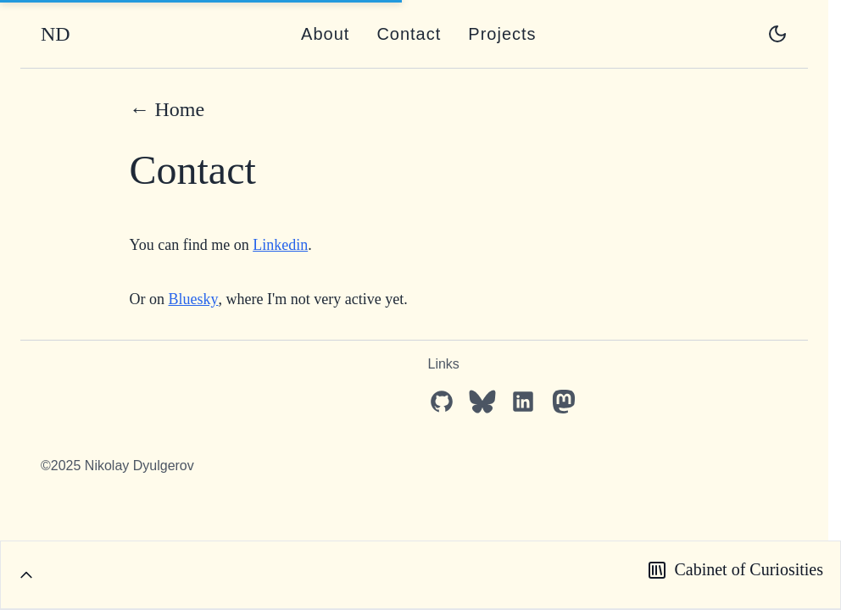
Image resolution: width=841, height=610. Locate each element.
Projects (502, 34)
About (325, 34)
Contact (408, 34)
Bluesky (194, 299)
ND (55, 34)
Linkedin (280, 244)
